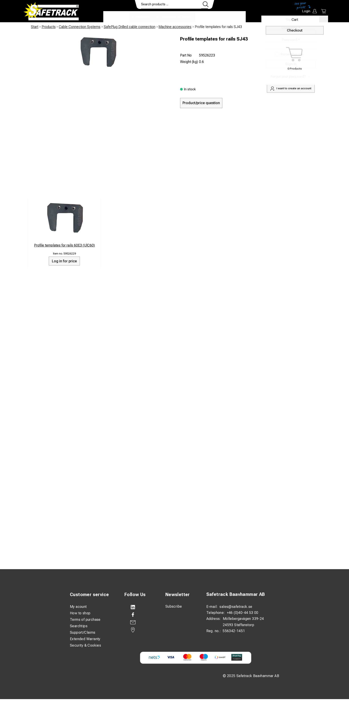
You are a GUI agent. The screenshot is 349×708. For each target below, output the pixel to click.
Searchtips (78, 626)
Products (116, 17)
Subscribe (173, 606)
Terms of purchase (85, 619)
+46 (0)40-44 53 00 (242, 613)
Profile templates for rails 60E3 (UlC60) (64, 245)
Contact (207, 17)
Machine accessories (174, 27)
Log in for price (64, 261)
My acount (78, 607)
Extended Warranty (85, 639)
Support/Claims (82, 632)
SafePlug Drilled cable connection (129, 27)
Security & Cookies (85, 645)
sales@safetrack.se (235, 607)
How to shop (80, 613)
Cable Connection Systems (79, 27)
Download (232, 17)
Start (34, 27)
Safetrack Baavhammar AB (235, 594)
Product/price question (201, 103)
